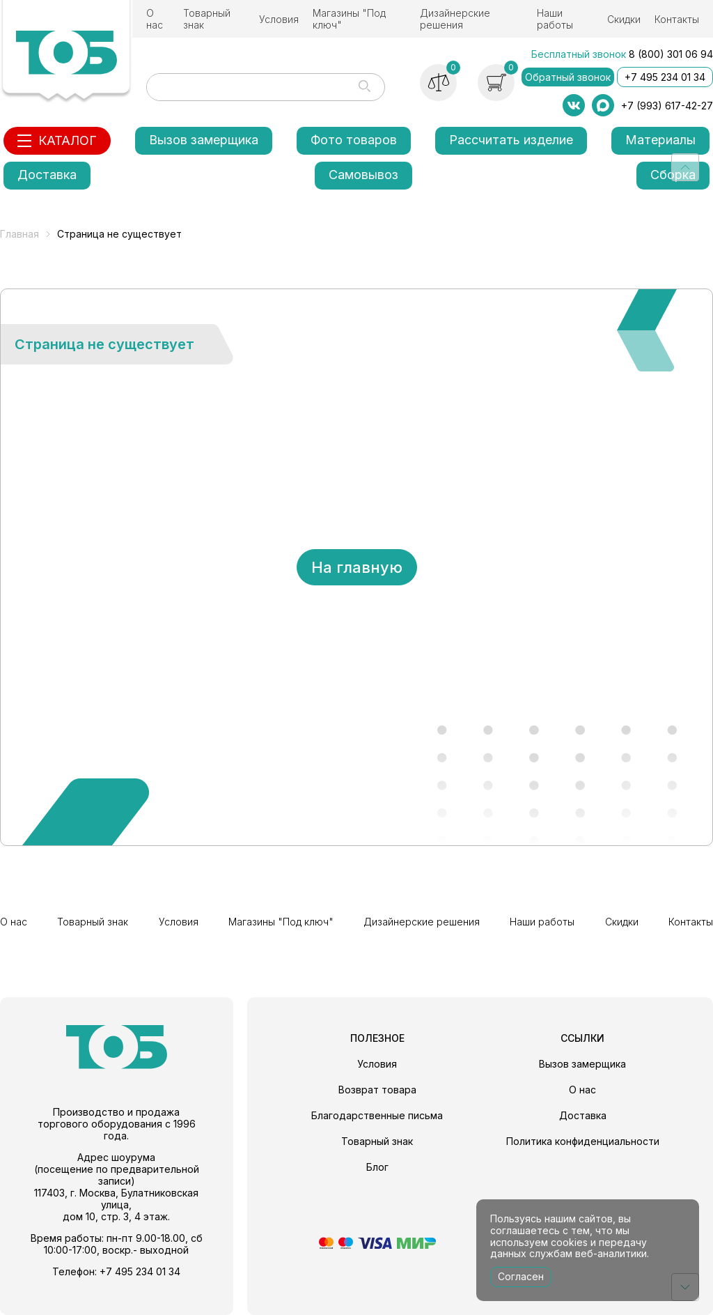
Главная (19, 234)
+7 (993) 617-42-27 (667, 105)
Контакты (677, 19)
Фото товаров (354, 139)
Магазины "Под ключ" (349, 19)
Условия (279, 19)
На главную (356, 567)
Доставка (47, 174)
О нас (154, 19)
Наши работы (555, 19)
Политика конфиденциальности (582, 1141)
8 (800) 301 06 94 (671, 54)
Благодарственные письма (377, 1115)
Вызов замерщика (203, 139)
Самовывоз (363, 174)
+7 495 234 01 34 (665, 77)
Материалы (660, 139)
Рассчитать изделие (511, 139)
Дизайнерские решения (455, 19)
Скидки (624, 19)
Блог (377, 1167)
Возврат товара (377, 1089)
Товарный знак (206, 19)
